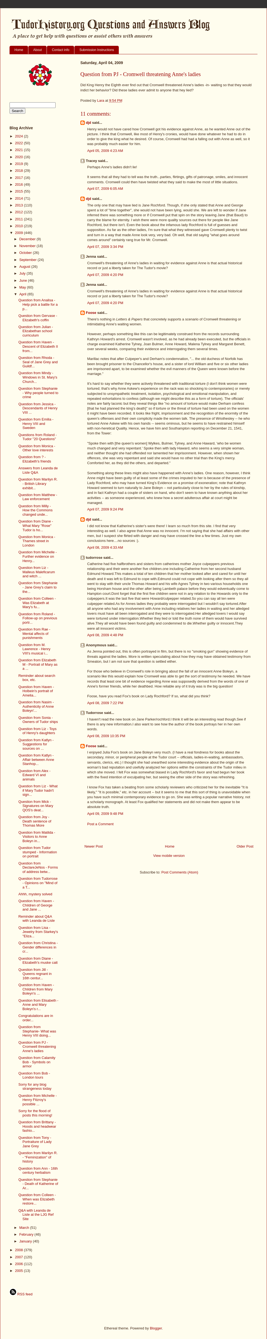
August (25, 267)
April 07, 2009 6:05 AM (105, 189)
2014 (19, 198)
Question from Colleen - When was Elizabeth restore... (37, 1199)
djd (88, 123)
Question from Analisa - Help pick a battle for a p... (37, 304)
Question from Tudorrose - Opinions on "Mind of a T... (37, 882)
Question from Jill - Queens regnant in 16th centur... (34, 974)
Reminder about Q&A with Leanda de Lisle (36, 918)
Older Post (245, 846)
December (28, 239)
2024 (19, 136)
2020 (19, 157)
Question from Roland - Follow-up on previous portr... (37, 618)
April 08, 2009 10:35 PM (106, 736)
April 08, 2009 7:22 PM (105, 703)
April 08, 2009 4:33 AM (105, 547)
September (28, 260)
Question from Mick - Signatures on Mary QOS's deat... (35, 806)
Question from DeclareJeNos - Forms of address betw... (38, 867)
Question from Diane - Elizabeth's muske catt (37, 960)
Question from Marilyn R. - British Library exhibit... (37, 483)
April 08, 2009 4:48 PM (105, 635)
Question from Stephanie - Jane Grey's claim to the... (37, 587)
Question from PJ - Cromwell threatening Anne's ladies (37, 1046)
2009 (19, 233)
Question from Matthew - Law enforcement (37, 497)
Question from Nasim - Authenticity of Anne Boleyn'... (36, 706)
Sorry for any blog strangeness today (34, 1086)
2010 (19, 226)
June (23, 280)
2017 (19, 178)
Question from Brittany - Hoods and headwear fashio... (37, 1126)
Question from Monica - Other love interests (36, 448)
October (26, 253)
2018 (19, 171)
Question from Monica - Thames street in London (36, 541)
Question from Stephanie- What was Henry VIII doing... (37, 1031)
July (23, 273)
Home (18, 50)
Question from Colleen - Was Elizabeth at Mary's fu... (37, 602)
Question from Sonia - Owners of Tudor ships (38, 720)
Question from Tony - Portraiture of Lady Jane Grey (34, 1142)
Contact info (60, 50)
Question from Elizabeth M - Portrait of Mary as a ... (37, 664)
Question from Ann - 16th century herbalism (38, 1170)
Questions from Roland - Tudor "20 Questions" (37, 437)
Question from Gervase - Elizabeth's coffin (37, 318)
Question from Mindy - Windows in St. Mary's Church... (37, 377)
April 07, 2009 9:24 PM (105, 509)
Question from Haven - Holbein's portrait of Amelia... (36, 691)
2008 (19, 1250)
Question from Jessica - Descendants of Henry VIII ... (37, 408)
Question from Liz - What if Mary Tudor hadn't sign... (37, 790)
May (23, 287)
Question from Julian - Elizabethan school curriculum (35, 331)
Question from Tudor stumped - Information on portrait (37, 852)
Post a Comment (100, 824)
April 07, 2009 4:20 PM (105, 275)
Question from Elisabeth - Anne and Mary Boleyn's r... (38, 1004)
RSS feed (21, 1294)
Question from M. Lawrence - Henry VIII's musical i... (34, 649)
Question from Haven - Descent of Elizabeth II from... (38, 346)
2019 (19, 164)
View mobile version (168, 856)
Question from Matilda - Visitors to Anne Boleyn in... (36, 836)
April (23, 294)
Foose (91, 313)
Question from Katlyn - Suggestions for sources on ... (35, 744)
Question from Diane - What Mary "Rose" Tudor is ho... (35, 525)
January (26, 1241)
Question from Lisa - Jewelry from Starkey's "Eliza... (38, 932)
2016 (19, 184)
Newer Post (93, 846)
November (28, 246)
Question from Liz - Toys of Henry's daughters (37, 731)
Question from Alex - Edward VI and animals (34, 775)
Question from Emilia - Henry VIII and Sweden (35, 423)
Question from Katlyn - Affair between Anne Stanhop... (36, 759)
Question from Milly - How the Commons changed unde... (35, 510)
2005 (19, 1271)
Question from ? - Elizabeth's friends (34, 459)
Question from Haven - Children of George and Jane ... (36, 905)
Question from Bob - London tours (34, 1075)
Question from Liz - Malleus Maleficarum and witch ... (36, 572)
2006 (19, 1264)
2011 (19, 219)
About (37, 50)
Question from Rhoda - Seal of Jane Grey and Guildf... (37, 362)
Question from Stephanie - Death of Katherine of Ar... (38, 1184)
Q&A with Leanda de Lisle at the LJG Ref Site (35, 1214)
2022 (19, 143)
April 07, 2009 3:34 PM (105, 247)
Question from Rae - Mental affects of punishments (34, 633)
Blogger (156, 1328)
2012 (19, 212)
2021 (19, 150)
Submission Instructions (96, 50)
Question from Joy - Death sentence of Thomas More (34, 821)
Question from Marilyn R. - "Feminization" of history (37, 1157)
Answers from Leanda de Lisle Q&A (38, 470)
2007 (19, 1257)
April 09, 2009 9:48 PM (105, 814)
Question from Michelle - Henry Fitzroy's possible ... (37, 1100)
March (24, 1228)
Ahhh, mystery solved (35, 894)
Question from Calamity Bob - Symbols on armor (36, 1062)
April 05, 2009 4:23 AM (105, 151)
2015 (19, 191)
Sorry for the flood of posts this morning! (35, 1113)
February (27, 1234)
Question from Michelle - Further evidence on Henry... (37, 556)
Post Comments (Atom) (179, 872)
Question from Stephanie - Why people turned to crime (38, 392)
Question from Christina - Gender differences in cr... (38, 947)
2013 (19, 205)
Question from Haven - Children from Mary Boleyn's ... (36, 989)
